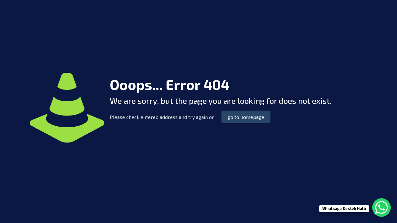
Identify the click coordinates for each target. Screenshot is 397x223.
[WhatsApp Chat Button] (381, 207)
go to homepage (246, 117)
